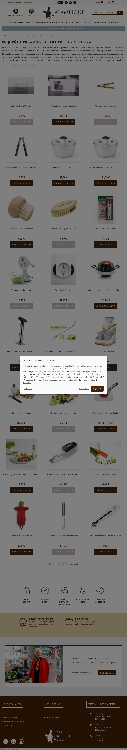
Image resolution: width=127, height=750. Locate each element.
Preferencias (28, 389)
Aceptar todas (97, 389)
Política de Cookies (75, 380)
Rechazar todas (84, 389)
